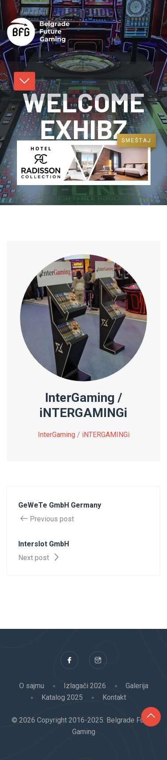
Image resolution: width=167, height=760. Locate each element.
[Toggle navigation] (24, 81)
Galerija (137, 686)
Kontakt (114, 697)
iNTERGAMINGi (106, 434)
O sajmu (31, 686)
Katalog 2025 (62, 697)
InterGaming (56, 434)
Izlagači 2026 (85, 686)
